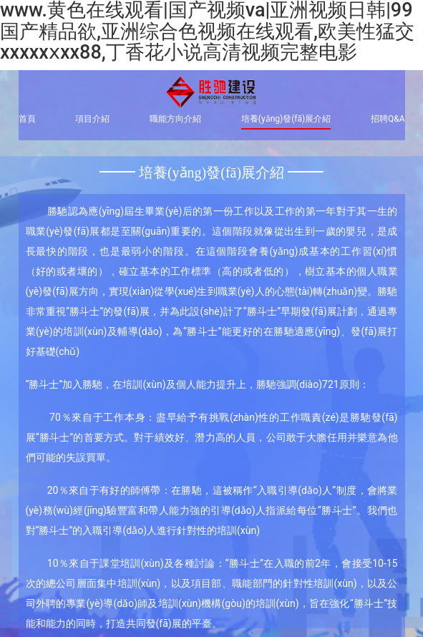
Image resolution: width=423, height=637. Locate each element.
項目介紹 (92, 119)
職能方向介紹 (175, 119)
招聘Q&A (388, 119)
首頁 (27, 119)
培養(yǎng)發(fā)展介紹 (286, 119)
